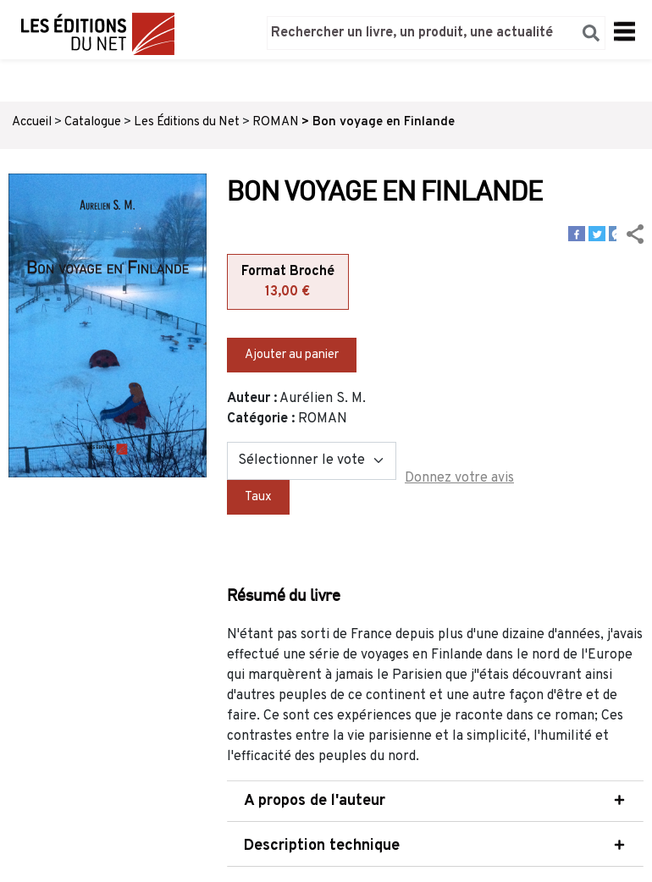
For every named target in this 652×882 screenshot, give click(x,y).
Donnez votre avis (459, 478)
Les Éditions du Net (187, 122)
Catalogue (92, 122)
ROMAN (275, 122)
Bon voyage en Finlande (383, 122)
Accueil (32, 122)
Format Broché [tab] (287, 282)
